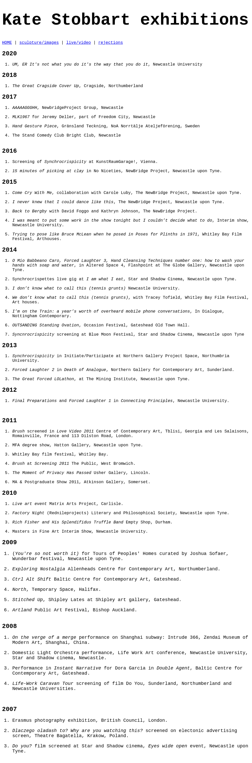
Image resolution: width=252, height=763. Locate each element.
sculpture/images (39, 42)
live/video (78, 42)
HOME (7, 42)
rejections (110, 42)
